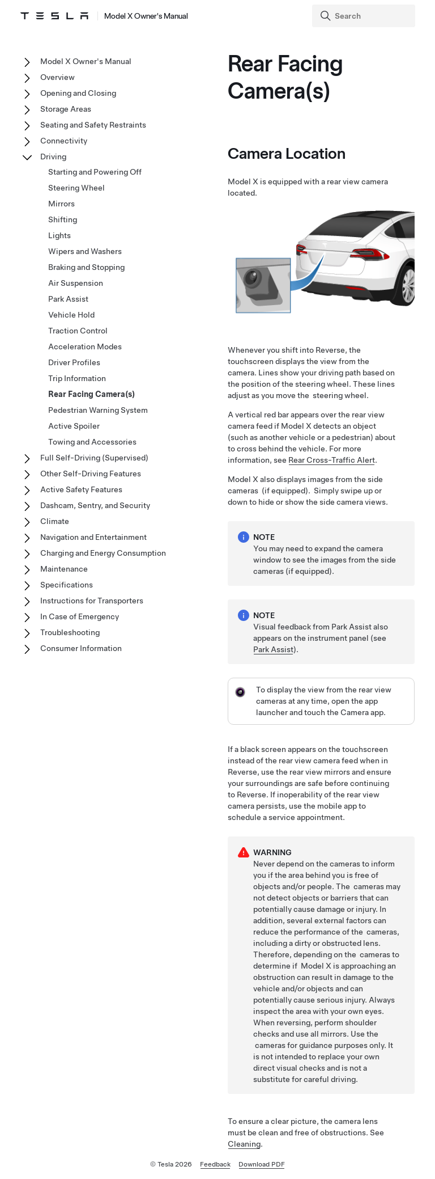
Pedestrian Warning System (98, 410)
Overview (57, 77)
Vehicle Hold (71, 314)
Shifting (62, 219)
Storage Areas (65, 108)
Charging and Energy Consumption (103, 552)
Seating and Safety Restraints (93, 124)
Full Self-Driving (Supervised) (94, 457)
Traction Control (78, 330)
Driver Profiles (74, 362)
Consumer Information (81, 648)
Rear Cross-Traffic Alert (331, 459)
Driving (53, 156)
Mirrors (61, 203)
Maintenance (64, 568)
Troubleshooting (70, 632)
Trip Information (77, 378)
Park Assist (273, 649)
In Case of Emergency (79, 616)
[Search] (365, 16)
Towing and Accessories (92, 441)
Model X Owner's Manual (85, 61)
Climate (54, 521)
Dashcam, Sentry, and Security (95, 505)
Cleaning (244, 1143)
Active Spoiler (74, 425)
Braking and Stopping (86, 267)
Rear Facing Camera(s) (91, 394)
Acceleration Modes (85, 346)
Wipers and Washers (85, 251)
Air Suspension (75, 283)
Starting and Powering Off (95, 171)
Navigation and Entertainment (93, 537)
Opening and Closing (78, 93)
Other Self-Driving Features (90, 473)
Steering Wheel (76, 187)
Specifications (66, 584)
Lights (59, 235)
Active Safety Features (81, 489)
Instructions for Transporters (91, 600)
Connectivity (63, 140)
